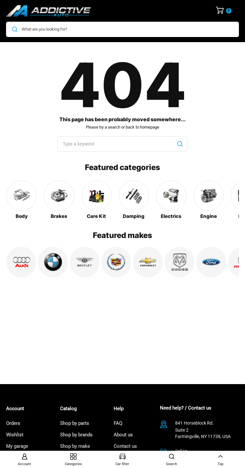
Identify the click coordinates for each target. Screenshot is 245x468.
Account (24, 459)
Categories (73, 459)
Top (220, 459)
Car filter (122, 459)
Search (171, 459)
